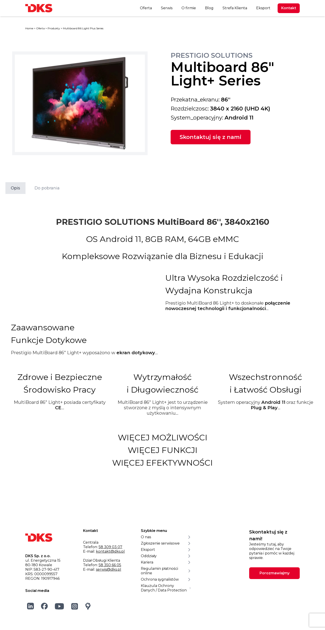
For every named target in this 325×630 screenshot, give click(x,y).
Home (29, 28)
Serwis (166, 8)
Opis (15, 188)
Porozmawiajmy (275, 573)
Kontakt (288, 8)
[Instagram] (75, 606)
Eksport (263, 8)
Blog (209, 8)
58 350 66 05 (110, 565)
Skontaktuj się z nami (210, 137)
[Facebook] (44, 606)
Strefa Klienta (235, 8)
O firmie (188, 8)
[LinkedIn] (30, 606)
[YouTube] (59, 606)
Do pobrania (47, 188)
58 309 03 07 (110, 547)
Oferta (146, 8)
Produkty (54, 28)
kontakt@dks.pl (110, 551)
